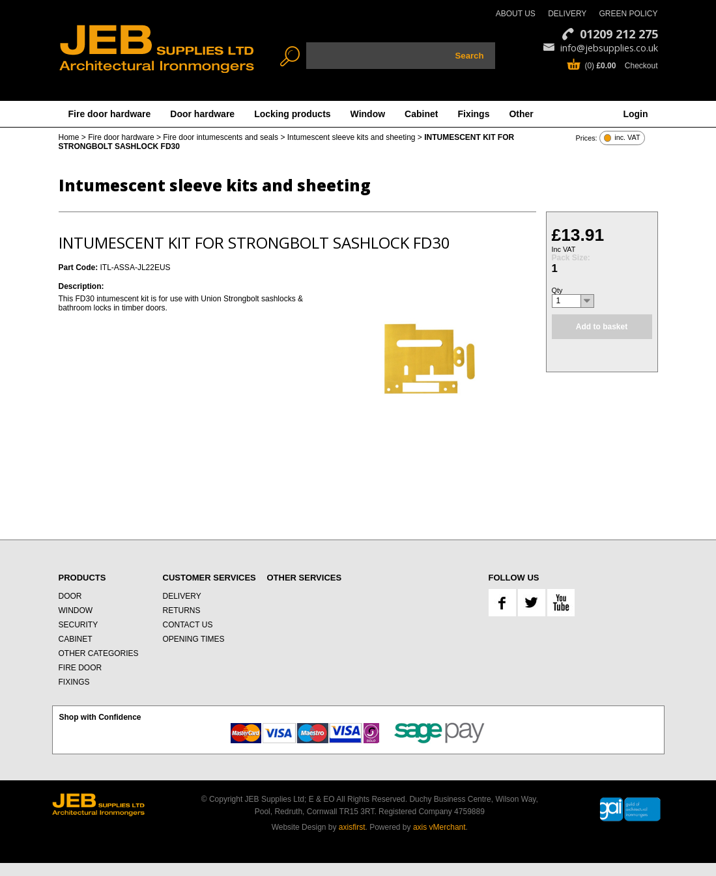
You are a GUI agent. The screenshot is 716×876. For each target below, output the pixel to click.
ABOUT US (516, 13)
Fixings (473, 114)
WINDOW (76, 610)
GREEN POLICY (628, 13)
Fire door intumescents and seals (220, 137)
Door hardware (202, 114)
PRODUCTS (82, 577)
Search (469, 56)
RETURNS (182, 610)
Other (521, 114)
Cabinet (421, 114)
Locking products (292, 114)
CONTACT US (188, 624)
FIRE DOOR (80, 667)
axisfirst (352, 827)
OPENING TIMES (194, 639)
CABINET (76, 639)
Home (69, 137)
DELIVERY (567, 13)
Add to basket (601, 326)
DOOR (70, 596)
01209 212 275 (619, 34)
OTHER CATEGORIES (99, 653)
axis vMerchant (439, 827)
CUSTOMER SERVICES (209, 577)
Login (635, 114)
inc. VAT (627, 137)
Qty (557, 290)
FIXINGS (74, 682)
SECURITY (78, 624)
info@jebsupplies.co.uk (609, 48)
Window (368, 114)
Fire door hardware (109, 114)
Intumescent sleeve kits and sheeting (351, 137)
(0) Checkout (620, 65)
